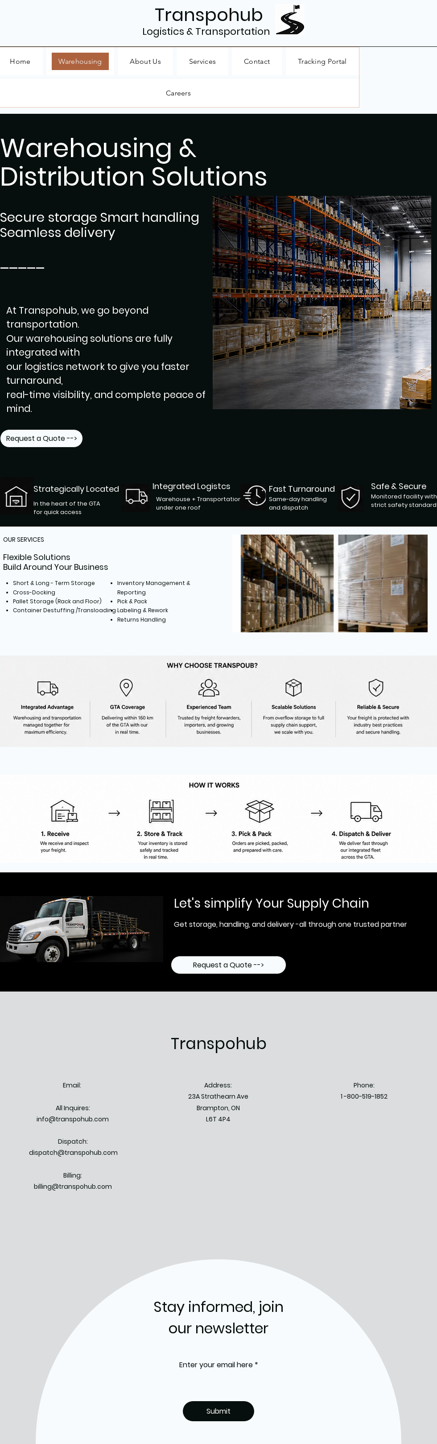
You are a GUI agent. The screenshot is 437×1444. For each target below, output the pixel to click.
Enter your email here (216, 1365)
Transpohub (219, 1043)
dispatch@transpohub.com (73, 1152)
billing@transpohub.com (73, 1186)
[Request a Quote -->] (41, 438)
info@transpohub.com (73, 1119)
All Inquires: (73, 1108)
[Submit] (218, 1411)
